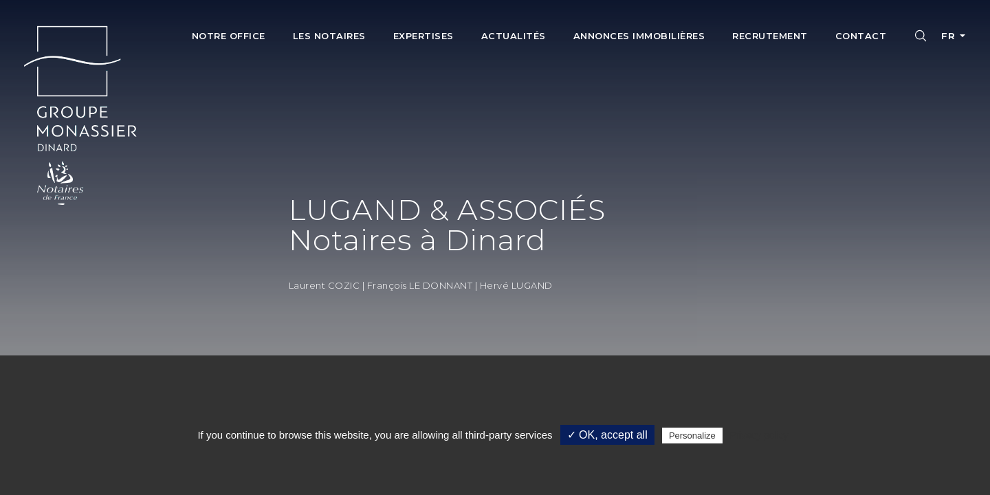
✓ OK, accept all (607, 435)
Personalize (692, 435)
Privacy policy (759, 435)
